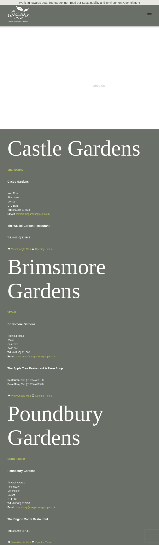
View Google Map (21, 249)
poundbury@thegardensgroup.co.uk (35, 507)
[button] (149, 13)
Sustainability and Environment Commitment (111, 2)
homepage (98, 85)
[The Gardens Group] (18, 8)
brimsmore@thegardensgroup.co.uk (35, 356)
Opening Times (43, 249)
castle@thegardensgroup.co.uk (33, 214)
